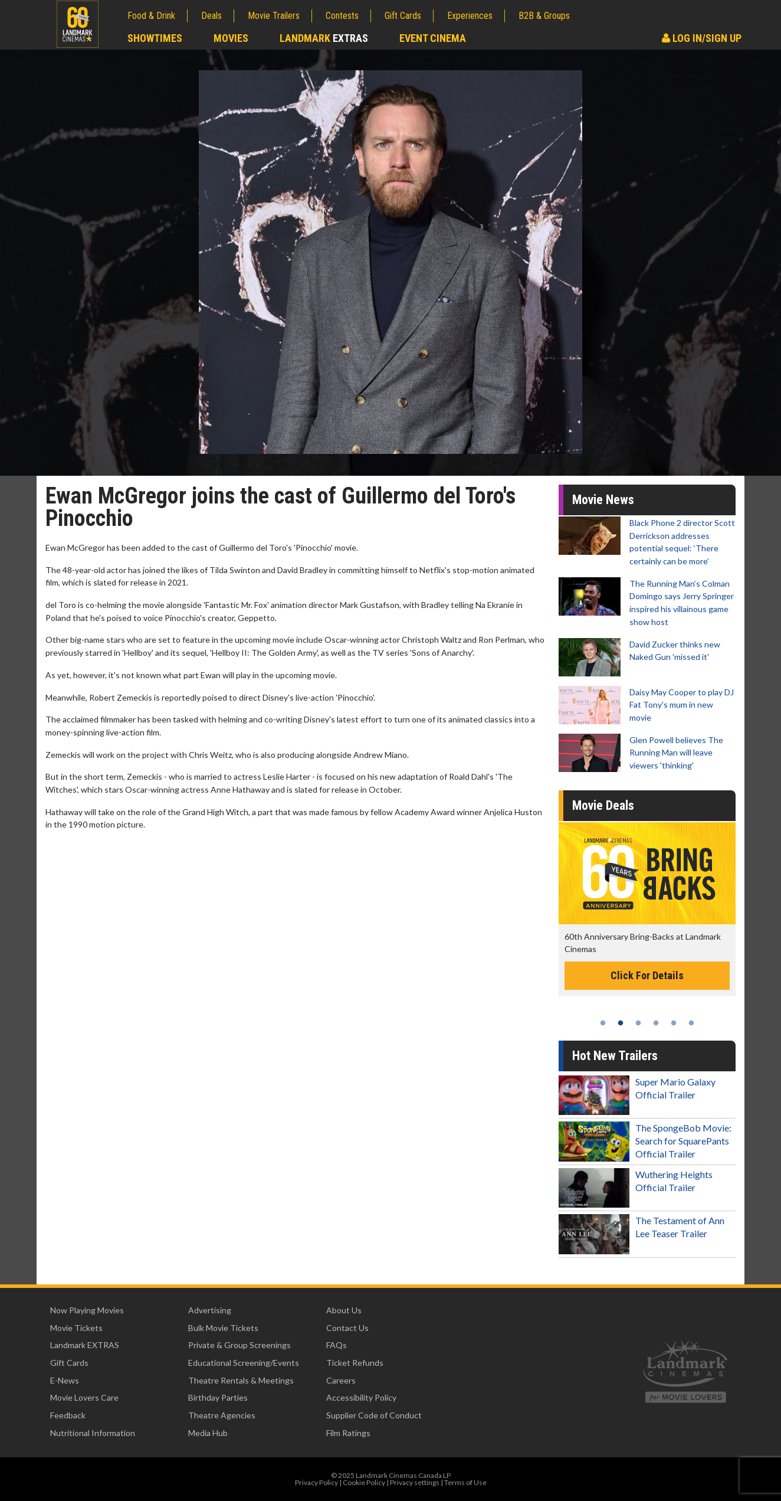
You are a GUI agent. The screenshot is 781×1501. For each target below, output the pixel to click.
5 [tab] (674, 1023)
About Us (344, 1310)
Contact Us (347, 1328)
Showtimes (154, 38)
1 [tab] (603, 1023)
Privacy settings (414, 1482)
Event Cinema (432, 38)
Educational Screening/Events (243, 1363)
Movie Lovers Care (84, 1397)
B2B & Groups (544, 15)
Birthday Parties (218, 1397)
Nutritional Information (92, 1433)
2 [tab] (620, 1023)
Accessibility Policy (361, 1397)
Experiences (470, 15)
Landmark (324, 38)
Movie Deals (603, 805)
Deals (211, 15)
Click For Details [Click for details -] (647, 975)
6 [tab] (691, 1023)
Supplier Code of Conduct (374, 1415)
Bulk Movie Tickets (223, 1328)
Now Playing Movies (87, 1310)
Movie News (603, 499)
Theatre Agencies (221, 1415)
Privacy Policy (316, 1482)
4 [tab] (656, 1023)
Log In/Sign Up (701, 38)
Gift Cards (403, 15)
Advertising (209, 1310)
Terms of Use (465, 1482)
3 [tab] (638, 1023)
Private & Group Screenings (239, 1345)
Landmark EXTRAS (84, 1345)
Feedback (68, 1415)
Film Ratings (348, 1433)
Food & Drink (151, 15)
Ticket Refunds (354, 1363)
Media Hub (208, 1433)
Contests (342, 15)
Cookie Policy (364, 1482)
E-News (64, 1380)
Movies (231, 38)
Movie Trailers (274, 15)
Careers (341, 1380)
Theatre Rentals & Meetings (241, 1380)
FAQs (336, 1345)
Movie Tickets (76, 1328)
